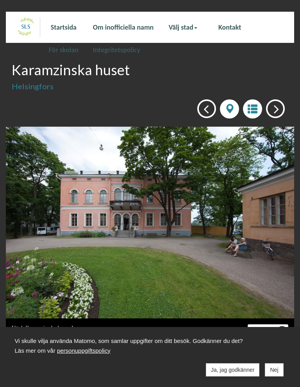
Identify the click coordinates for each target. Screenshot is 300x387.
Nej (274, 370)
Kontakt (229, 27)
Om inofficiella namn (123, 27)
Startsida (64, 27)
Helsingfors (33, 86)
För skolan (64, 49)
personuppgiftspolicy (84, 350)
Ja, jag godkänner (232, 370)
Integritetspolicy (116, 49)
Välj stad (183, 27)
